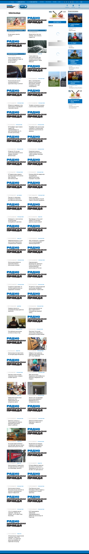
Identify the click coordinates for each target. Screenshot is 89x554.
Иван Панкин (71, 47)
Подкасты (67, 7)
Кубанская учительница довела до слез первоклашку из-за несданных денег (14, 400)
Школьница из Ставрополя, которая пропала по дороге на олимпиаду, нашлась (16, 467)
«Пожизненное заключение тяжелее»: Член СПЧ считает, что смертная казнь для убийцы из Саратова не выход (16, 538)
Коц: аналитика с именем (73, 85)
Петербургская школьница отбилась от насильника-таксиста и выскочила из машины (36, 129)
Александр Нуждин (72, 107)
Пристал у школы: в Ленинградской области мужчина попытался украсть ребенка (15, 423)
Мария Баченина (72, 30)
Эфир (79, 7)
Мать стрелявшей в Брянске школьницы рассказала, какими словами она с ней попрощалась (35, 83)
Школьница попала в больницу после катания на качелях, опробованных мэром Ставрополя (16, 490)
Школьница (14, 13)
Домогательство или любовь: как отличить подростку (35, 36)
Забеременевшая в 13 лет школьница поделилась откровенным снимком (15, 242)
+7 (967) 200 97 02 (33, 2)
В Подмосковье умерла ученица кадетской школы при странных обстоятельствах (15, 176)
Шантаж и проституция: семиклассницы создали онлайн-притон (15, 376)
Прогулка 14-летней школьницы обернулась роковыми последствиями (36, 333)
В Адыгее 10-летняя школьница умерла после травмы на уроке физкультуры (15, 153)
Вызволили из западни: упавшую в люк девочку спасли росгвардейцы (36, 445)
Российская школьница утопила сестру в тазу (15, 332)
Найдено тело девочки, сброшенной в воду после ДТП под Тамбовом (36, 354)
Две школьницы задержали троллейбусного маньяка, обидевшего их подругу (37, 377)
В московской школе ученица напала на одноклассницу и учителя (15, 82)
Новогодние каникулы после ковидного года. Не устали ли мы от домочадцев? (15, 60)
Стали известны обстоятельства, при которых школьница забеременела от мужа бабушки (35, 58)
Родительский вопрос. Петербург (15, 30)
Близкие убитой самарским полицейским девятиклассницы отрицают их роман (36, 176)
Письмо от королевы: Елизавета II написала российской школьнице (15, 199)
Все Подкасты (57, 22)
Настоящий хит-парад (57, 15)
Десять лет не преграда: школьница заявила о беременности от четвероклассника (36, 400)
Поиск (77, 2)
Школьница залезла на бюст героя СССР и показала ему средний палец (35, 310)
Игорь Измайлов (78, 87)
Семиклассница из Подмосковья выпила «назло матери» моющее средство (36, 153)
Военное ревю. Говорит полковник (74, 62)
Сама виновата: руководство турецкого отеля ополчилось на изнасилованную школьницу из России (35, 265)
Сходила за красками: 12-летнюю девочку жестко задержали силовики (15, 288)
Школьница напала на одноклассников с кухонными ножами (14, 264)
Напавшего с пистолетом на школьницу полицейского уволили (15, 220)
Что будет (73, 43)
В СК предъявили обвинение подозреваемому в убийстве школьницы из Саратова (36, 514)
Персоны (73, 7)
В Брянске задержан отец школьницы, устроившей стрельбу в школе (15, 107)
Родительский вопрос (34, 30)
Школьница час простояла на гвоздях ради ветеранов (16, 353)
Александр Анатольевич (74, 106)
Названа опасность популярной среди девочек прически (16, 310)
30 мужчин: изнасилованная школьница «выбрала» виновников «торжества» (37, 288)
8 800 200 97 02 (21, 2)
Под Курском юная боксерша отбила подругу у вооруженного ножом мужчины (36, 490)
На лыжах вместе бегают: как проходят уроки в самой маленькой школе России (16, 445)
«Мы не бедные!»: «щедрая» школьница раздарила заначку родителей (36, 242)
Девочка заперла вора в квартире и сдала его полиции (36, 422)
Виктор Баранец (72, 67)
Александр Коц (72, 87)
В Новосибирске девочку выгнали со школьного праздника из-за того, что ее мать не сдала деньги (36, 467)
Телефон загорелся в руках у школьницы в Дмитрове (36, 106)
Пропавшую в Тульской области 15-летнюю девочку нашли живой (35, 220)
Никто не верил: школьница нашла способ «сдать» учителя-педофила (36, 199)
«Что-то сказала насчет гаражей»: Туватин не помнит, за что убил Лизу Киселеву (15, 513)
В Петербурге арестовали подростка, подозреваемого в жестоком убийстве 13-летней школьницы (15, 129)
